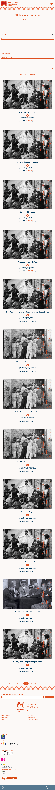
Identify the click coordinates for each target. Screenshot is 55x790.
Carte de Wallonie (5, 715)
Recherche (31, 715)
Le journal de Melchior (7, 725)
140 (17, 683)
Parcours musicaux (6, 723)
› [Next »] (45, 683)
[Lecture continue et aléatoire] (46, 787)
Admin (2, 728)
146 (35, 683)
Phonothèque (4, 717)
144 (29, 683)
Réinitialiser (23, 74)
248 (43, 683)
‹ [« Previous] (9, 683)
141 (20, 683)
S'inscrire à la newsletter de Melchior (12, 694)
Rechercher (32, 74)
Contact (30, 721)
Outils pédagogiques (6, 721)
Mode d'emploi (31, 717)
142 (23, 683)
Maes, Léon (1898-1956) (30, 120)
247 (40, 683)
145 (32, 683)
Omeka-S (3, 730)
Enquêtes (3, 719)
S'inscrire (49, 697)
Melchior (3, 726)
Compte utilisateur (33, 719)
